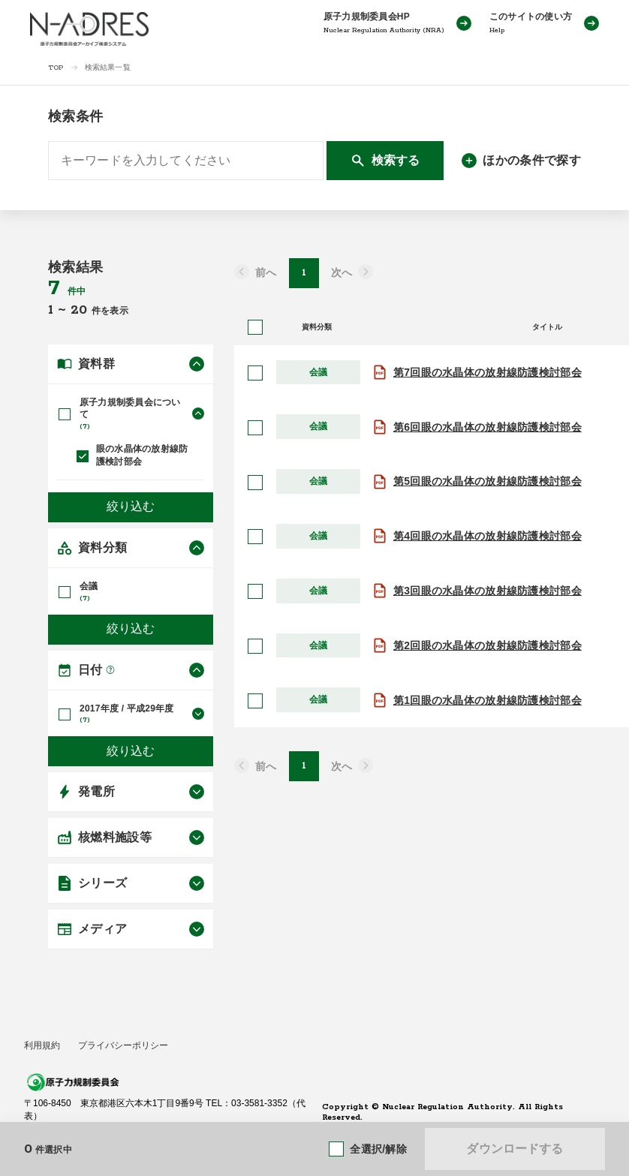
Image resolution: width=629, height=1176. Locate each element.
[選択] (255, 372)
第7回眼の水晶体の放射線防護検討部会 (487, 372)
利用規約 (42, 1045)
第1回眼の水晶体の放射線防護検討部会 (487, 700)
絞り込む (131, 507)
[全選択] (255, 327)
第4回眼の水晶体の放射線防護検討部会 (487, 536)
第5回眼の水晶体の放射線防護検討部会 (487, 481)
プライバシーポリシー (123, 1045)
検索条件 (75, 116)
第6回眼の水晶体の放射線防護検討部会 (487, 427)
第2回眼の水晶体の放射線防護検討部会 (487, 645)
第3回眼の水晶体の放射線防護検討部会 (487, 591)
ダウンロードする (514, 1148)
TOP (56, 68)
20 (81, 310)
